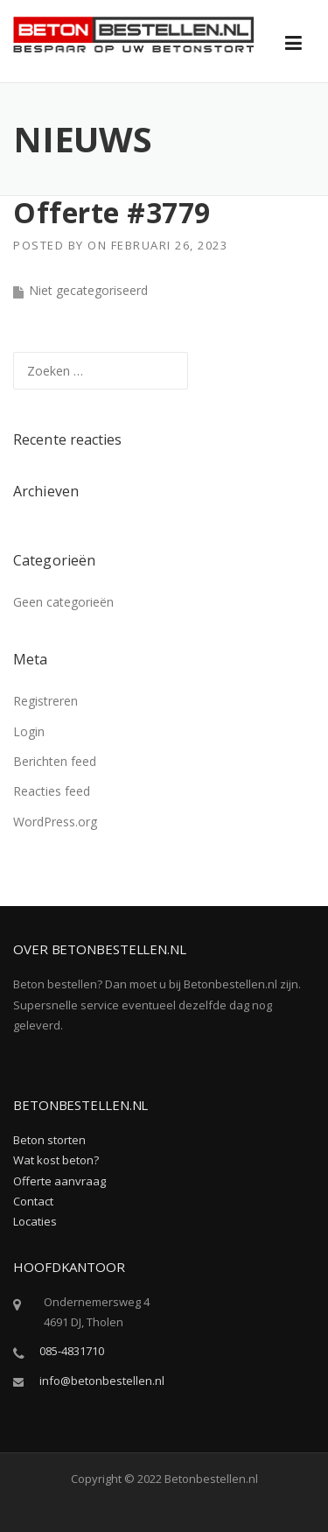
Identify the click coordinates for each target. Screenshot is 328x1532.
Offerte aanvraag (59, 1181)
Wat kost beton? (56, 1160)
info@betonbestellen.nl (101, 1380)
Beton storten (49, 1140)
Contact (33, 1201)
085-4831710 (71, 1351)
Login (29, 731)
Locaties (35, 1221)
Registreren (45, 700)
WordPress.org (55, 821)
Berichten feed (54, 761)
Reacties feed (51, 791)
